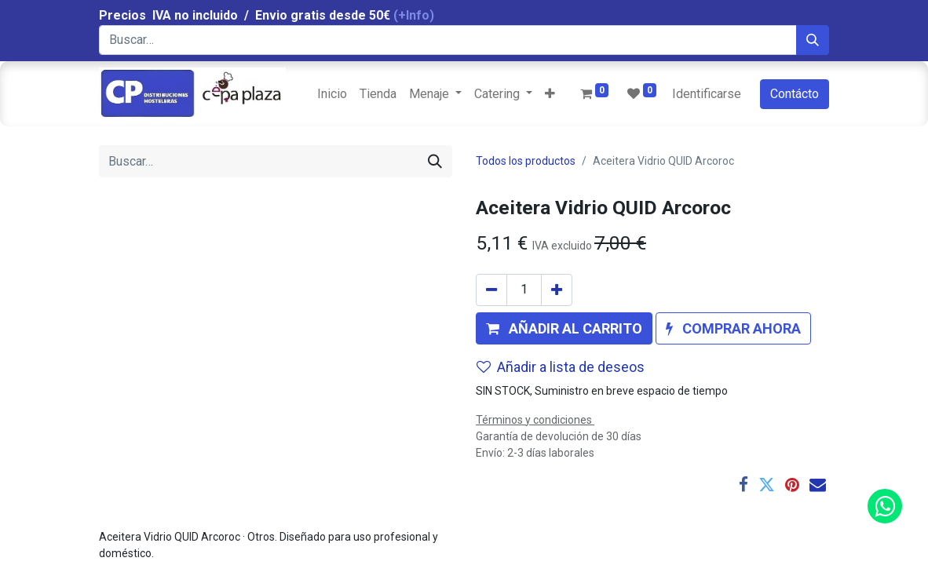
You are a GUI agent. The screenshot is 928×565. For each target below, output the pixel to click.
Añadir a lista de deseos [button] (561, 367)
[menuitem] (332, 94)
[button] (550, 94)
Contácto (794, 93)
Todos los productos (525, 161)
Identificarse (706, 93)
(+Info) (413, 15)
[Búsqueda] (812, 40)
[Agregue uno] (556, 290)
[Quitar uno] (491, 290)
